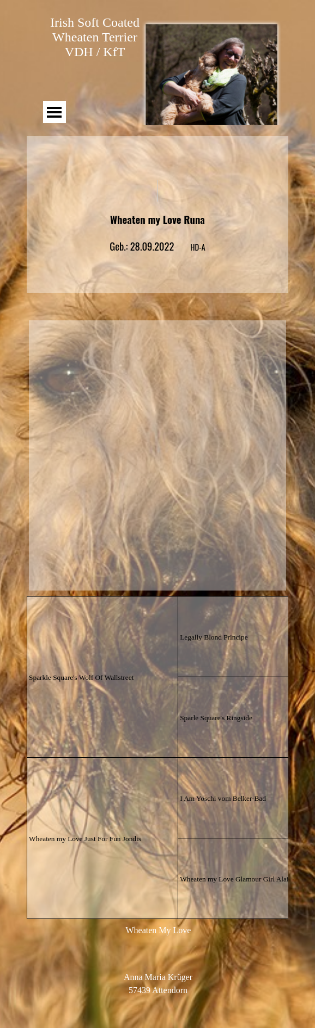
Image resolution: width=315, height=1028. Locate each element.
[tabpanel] (157, 225)
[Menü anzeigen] (54, 112)
